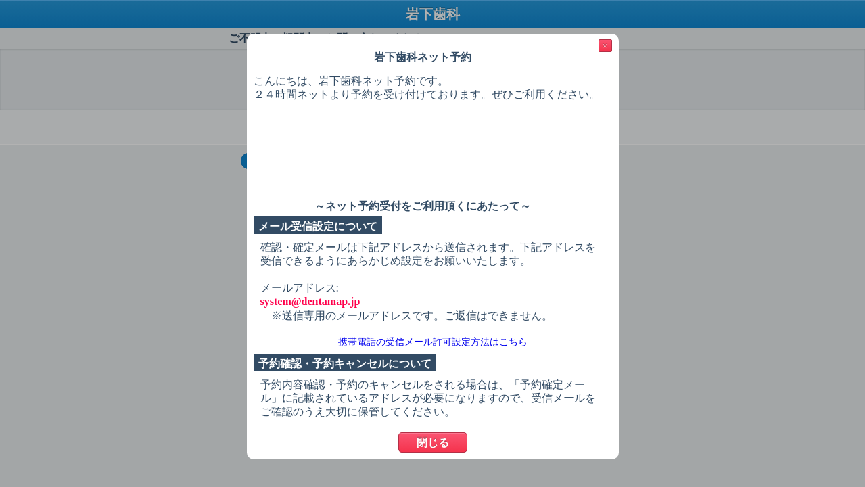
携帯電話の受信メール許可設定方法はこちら (433, 342)
